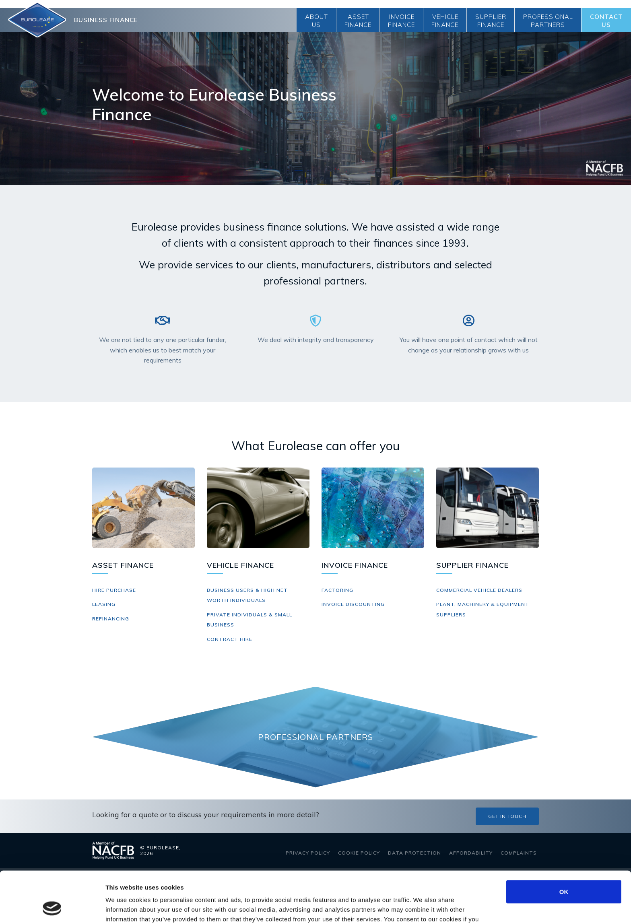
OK (564, 844)
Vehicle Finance (444, 21)
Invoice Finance (401, 21)
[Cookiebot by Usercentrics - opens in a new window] (52, 907)
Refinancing (110, 619)
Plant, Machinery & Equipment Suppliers (482, 609)
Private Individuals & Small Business (249, 620)
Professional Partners (548, 21)
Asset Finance (357, 21)
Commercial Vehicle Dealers (479, 590)
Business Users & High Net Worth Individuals (247, 595)
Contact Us (606, 21)
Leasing (103, 604)
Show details (422, 907)
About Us (316, 21)
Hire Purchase (114, 590)
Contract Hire (229, 639)
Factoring (337, 590)
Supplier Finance (490, 21)
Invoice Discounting (353, 604)
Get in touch (507, 816)
